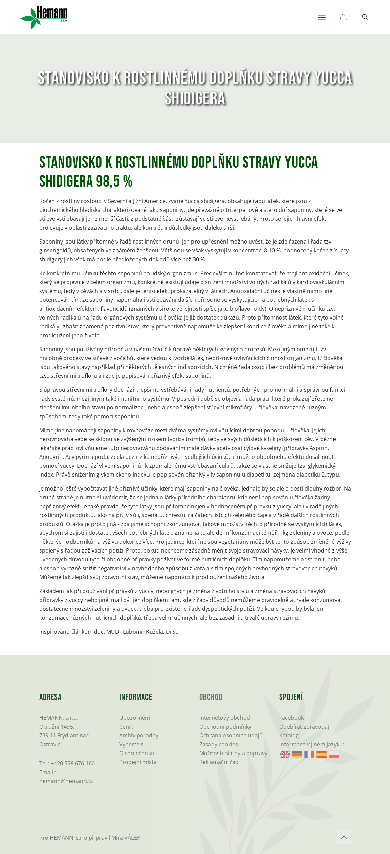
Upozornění (134, 717)
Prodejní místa (138, 762)
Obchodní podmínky (225, 726)
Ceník (126, 726)
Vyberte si (132, 744)
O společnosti (136, 753)
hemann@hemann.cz (66, 781)
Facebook (291, 717)
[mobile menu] (322, 17)
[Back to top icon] (344, 837)
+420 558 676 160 (73, 763)
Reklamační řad (219, 762)
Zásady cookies (218, 744)
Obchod (211, 697)
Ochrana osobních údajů (231, 735)
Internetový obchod (224, 717)
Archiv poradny (138, 735)
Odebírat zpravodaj (304, 726)
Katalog (289, 735)
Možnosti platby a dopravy (233, 753)
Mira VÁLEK (125, 837)
